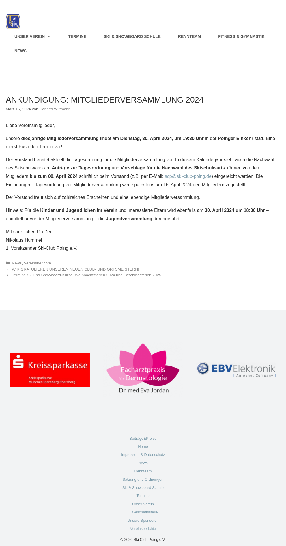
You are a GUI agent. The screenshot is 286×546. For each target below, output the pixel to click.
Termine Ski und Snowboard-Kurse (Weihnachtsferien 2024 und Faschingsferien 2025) (87, 275)
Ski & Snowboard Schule (132, 36)
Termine (77, 36)
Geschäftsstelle (145, 512)
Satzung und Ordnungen (143, 479)
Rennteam (189, 36)
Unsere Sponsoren (142, 520)
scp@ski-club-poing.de (188, 176)
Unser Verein (36, 36)
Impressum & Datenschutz (143, 454)
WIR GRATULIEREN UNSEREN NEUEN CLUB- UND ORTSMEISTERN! (75, 269)
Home (143, 446)
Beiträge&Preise (143, 438)
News (20, 51)
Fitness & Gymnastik (241, 36)
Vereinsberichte (37, 263)
